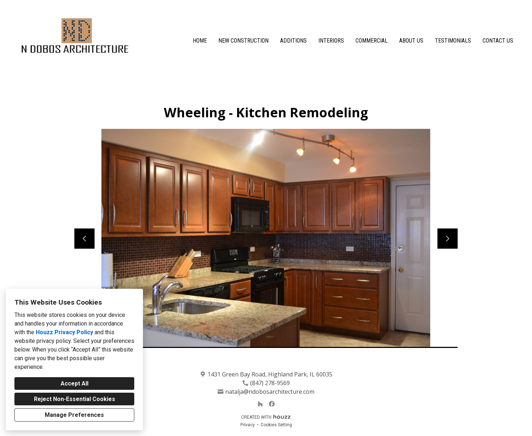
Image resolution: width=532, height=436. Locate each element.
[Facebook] (271, 404)
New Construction (243, 40)
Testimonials (453, 40)
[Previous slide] (84, 238)
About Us (411, 40)
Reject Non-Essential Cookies (74, 399)
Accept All (74, 383)
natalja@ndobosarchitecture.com (269, 391)
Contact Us (498, 40)
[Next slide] (447, 238)
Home (200, 40)
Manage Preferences (74, 414)
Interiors (331, 40)
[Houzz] (260, 404)
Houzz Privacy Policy (64, 332)
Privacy (247, 424)
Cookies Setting (276, 424)
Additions (293, 40)
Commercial (372, 40)
